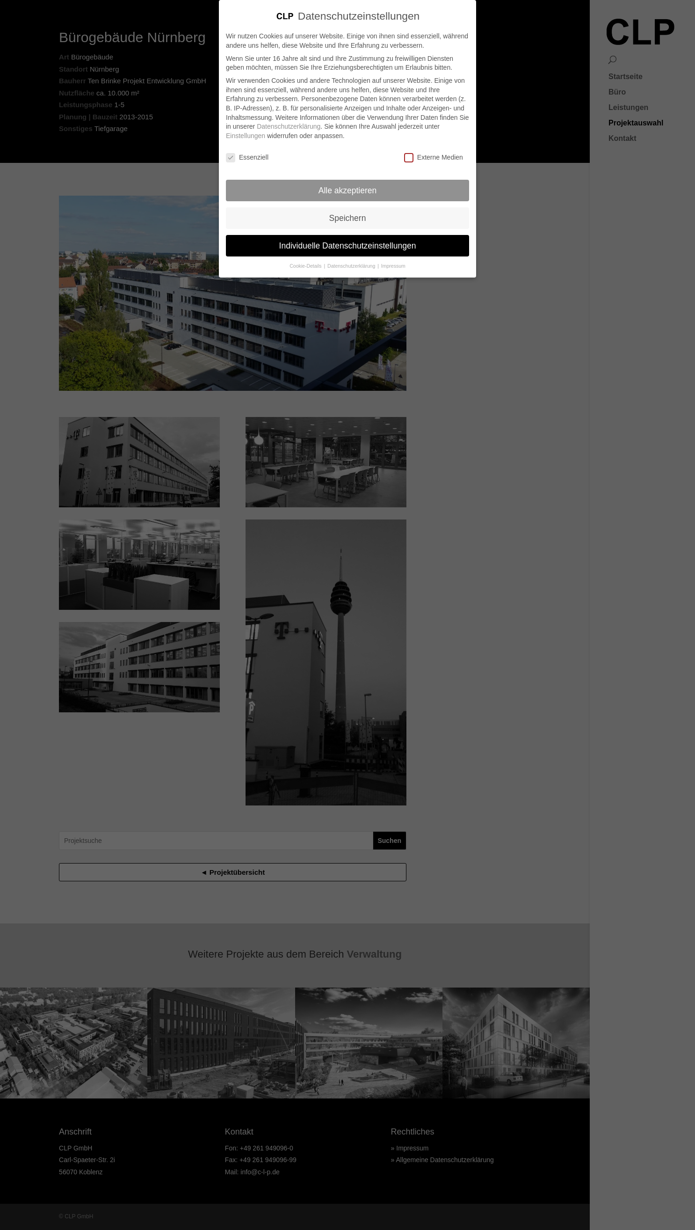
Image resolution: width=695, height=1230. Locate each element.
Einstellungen (245, 135)
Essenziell (247, 157)
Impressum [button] (393, 266)
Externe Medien (433, 157)
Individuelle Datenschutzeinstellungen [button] (347, 245)
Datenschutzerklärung (288, 126)
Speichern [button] (347, 217)
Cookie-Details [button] (306, 266)
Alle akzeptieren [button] (348, 190)
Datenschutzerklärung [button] (351, 266)
